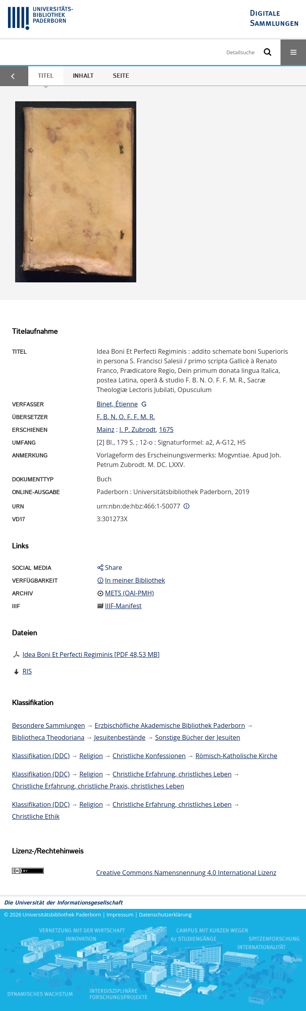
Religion (91, 755)
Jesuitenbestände (119, 737)
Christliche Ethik (35, 816)
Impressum (120, 914)
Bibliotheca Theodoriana (48, 737)
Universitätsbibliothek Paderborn (62, 914)
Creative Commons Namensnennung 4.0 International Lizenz (186, 872)
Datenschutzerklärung (165, 914)
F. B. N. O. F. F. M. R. (125, 416)
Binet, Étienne (116, 404)
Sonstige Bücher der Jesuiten (197, 737)
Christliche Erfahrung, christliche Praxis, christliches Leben (98, 786)
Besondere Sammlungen (48, 725)
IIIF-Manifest (123, 605)
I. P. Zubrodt (138, 429)
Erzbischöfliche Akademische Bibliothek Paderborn (170, 725)
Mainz (105, 429)
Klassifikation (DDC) (41, 755)
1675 (166, 429)
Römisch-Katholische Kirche (236, 755)
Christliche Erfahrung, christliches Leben (172, 774)
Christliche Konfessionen (149, 755)
